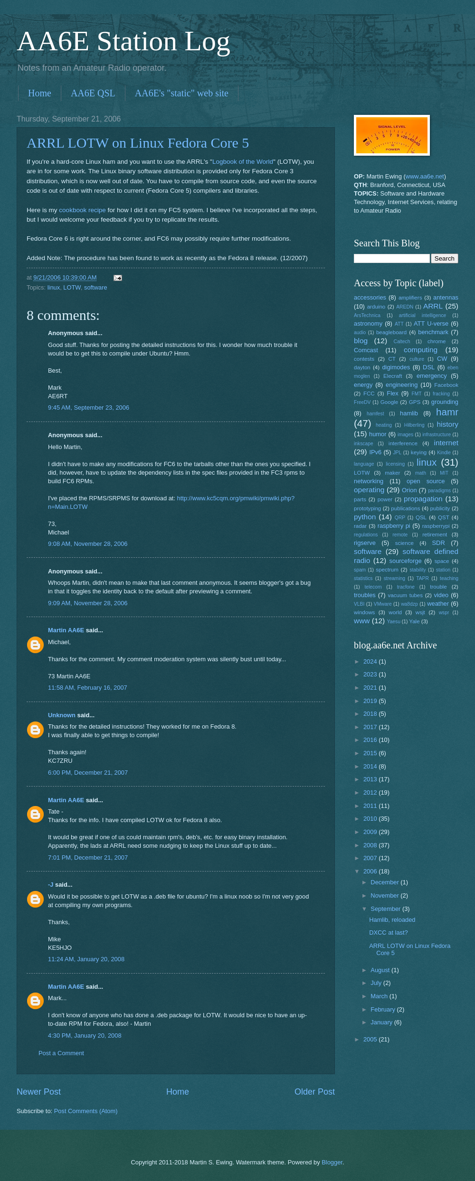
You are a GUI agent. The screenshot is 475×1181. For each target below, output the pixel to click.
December (385, 882)
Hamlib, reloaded (392, 919)
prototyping (367, 508)
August (380, 970)
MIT (444, 473)
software (95, 287)
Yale (414, 621)
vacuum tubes (405, 595)
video (441, 595)
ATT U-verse (431, 323)
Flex (392, 393)
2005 (371, 1039)
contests (364, 359)
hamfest (375, 413)
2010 (371, 818)
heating (384, 425)
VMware (383, 604)
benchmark (433, 332)
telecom (372, 587)
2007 (371, 858)
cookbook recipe (82, 210)
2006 (371, 871)
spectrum (387, 569)
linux (54, 287)
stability (417, 569)
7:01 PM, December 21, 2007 (88, 857)
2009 (371, 831)
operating (369, 490)
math (420, 473)
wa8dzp (409, 604)
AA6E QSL (93, 93)
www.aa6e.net (425, 176)
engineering (402, 384)
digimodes (396, 367)
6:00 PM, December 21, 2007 (88, 772)
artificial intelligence (422, 315)
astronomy (368, 323)
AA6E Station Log (123, 40)
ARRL (433, 306)
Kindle (444, 452)
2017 (371, 727)
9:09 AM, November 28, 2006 (87, 603)
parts (360, 499)
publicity (440, 508)
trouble (438, 587)
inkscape (363, 443)
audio (360, 332)
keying (419, 452)
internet (446, 443)
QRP (400, 517)
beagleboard (391, 332)
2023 (371, 674)
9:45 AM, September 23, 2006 (88, 407)
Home (39, 93)
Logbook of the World (242, 161)
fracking (441, 393)
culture (416, 359)
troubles (365, 595)
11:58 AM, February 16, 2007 (87, 687)
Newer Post (39, 1092)
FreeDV (362, 402)
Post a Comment (61, 1053)
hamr (447, 411)
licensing (395, 464)
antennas (445, 297)
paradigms (439, 490)
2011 (371, 805)
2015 (371, 753)
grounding (444, 401)
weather (438, 603)
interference (403, 443)
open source (426, 481)
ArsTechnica (367, 315)
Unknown (62, 715)
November (385, 895)
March (379, 996)
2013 (371, 779)
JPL (397, 452)
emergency (432, 375)
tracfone (406, 587)
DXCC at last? (388, 932)
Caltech (401, 341)
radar (360, 526)
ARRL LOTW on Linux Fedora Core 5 (138, 142)
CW (442, 358)
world (395, 612)
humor (378, 434)
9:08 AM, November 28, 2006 (87, 543)
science (404, 543)
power (385, 499)
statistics (363, 578)
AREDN (404, 306)
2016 (371, 739)
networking (368, 481)
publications (405, 508)
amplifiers (410, 297)
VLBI (359, 604)
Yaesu (393, 621)
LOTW (71, 287)
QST (443, 517)
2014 (371, 766)
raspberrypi (436, 526)
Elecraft (392, 376)
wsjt (420, 612)
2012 (371, 792)
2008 (371, 845)
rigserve (365, 542)
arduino (376, 306)
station (443, 569)
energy (363, 384)
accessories (370, 297)
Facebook (446, 385)
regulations (366, 534)
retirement (434, 534)
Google (389, 402)
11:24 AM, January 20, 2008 (86, 959)
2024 (371, 661)
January (382, 1022)
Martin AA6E (66, 630)
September (386, 908)
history (447, 424)
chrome (437, 341)
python (365, 517)
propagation (423, 499)
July (376, 982)
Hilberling (414, 425)
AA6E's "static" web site (181, 93)
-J (50, 884)
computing (420, 350)
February (383, 1009)
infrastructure (436, 434)
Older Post (314, 1092)
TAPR (422, 578)
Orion (409, 490)
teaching (449, 578)
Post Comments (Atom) (86, 1111)
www (362, 621)
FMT (417, 393)
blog (361, 341)
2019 (371, 700)
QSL (421, 517)
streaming (394, 578)
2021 (371, 687)
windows (364, 612)
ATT (399, 324)
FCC (369, 393)
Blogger (332, 1162)
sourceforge (406, 560)
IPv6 (375, 452)
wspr (444, 612)
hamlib (409, 413)
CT (391, 359)
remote (400, 534)
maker (392, 473)
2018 (371, 713)
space (442, 561)
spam (360, 569)
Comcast (366, 350)
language (364, 464)
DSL (429, 367)
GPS (414, 402)
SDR (438, 542)
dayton (362, 367)
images (405, 434)
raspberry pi (394, 525)
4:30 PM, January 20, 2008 (85, 1035)
